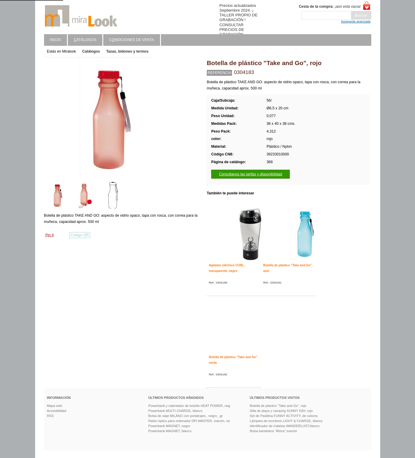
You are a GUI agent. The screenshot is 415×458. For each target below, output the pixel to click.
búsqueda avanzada (356, 21)
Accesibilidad (56, 411)
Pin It (50, 235)
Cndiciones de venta (131, 40)
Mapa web (54, 405)
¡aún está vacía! (330, 6)
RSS (50, 416)
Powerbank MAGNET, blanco (170, 431)
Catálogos (91, 51)
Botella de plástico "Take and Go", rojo (278, 405)
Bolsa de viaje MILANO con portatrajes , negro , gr (185, 416)
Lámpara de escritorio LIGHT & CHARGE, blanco (286, 421)
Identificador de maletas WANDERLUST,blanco (285, 426)
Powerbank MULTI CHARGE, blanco (175, 411)
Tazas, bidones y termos (127, 51)
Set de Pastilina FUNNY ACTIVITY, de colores (284, 416)
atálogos (85, 40)
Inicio (55, 40)
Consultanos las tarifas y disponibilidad (250, 174)
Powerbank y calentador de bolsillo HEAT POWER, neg (189, 405)
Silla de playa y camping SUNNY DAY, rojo (281, 411)
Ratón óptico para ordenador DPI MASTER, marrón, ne (189, 421)
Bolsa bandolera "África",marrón (273, 431)
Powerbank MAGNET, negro (169, 426)
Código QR (80, 235)
